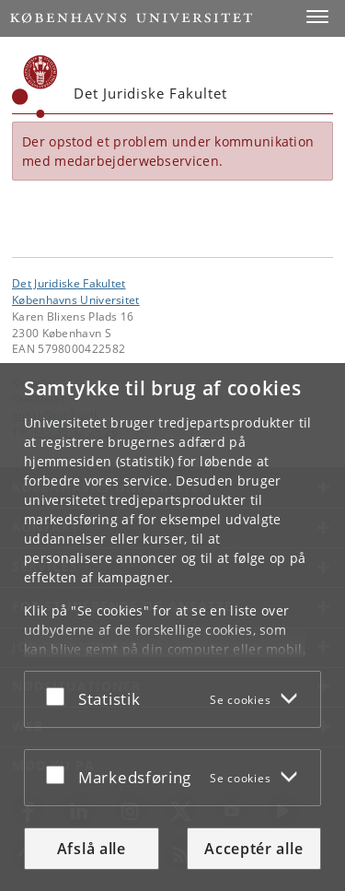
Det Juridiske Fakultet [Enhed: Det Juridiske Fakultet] (69, 283)
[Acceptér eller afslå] (60, 695)
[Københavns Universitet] (35, 86)
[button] (317, 17)
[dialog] (172, 627)
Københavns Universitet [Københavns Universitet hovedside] (76, 299)
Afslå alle (91, 848)
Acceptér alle (253, 848)
